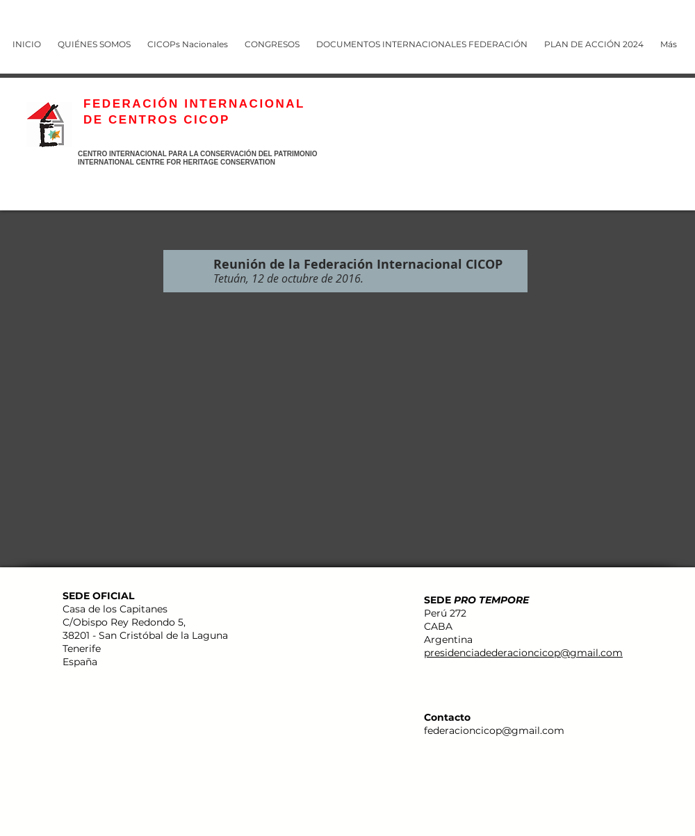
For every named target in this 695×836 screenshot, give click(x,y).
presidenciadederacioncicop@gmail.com (523, 652)
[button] (275, 38)
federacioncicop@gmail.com (494, 730)
